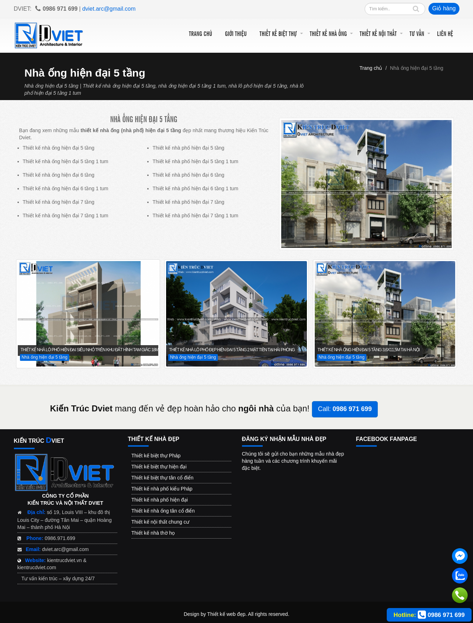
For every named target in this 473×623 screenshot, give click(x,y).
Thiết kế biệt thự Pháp (156, 455)
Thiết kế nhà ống (328, 33)
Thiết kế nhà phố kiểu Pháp (162, 489)
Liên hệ (445, 33)
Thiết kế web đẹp (226, 614)
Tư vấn (417, 33)
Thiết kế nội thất (378, 33)
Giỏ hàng (444, 8)
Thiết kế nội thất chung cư (160, 522)
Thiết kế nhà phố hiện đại (160, 500)
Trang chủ (200, 33)
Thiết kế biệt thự (278, 33)
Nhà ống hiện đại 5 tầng (416, 68)
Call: (345, 408)
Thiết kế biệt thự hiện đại (159, 466)
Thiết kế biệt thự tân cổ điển (163, 478)
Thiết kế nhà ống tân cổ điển (163, 511)
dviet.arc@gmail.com (109, 9)
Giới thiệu (236, 33)
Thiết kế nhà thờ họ (153, 533)
